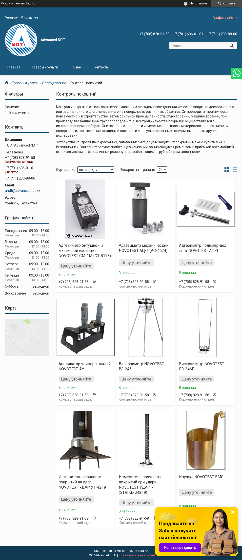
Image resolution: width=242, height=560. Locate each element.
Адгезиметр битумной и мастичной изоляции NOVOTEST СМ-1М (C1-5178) (85, 250)
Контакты (101, 67)
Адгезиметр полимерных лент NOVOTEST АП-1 (202, 248)
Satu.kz (143, 551)
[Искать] (231, 45)
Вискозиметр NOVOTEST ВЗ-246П (201, 366)
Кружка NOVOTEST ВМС (201, 477)
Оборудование (54, 83)
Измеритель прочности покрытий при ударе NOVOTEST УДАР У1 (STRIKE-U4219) (140, 484)
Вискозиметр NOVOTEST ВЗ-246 (141, 366)
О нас (77, 67)
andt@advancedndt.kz (22, 191)
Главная (13, 67)
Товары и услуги (45, 67)
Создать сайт (10, 3)
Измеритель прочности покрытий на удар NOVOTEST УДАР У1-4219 (82, 482)
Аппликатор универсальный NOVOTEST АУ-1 (85, 366)
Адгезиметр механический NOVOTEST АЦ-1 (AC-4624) (143, 248)
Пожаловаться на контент (137, 555)
